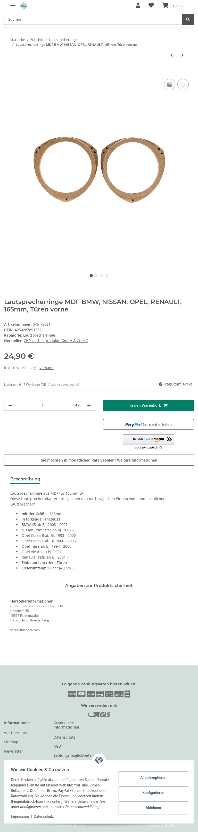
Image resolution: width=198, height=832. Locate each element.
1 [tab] (91, 275)
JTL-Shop (171, 825)
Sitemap (11, 741)
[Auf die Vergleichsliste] (169, 84)
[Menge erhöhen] (89, 405)
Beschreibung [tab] (25, 479)
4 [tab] (106, 275)
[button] (137, 6)
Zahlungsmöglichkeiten (74, 755)
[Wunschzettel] (151, 6)
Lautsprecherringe (39, 335)
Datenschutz (64, 737)
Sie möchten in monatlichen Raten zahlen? (99, 460)
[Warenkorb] (173, 6)
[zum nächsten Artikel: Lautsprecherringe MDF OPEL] (182, 55)
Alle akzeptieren (151, 775)
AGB (57, 746)
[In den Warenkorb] (8, 72)
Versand (46, 367)
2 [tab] (96, 275)
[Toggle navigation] (12, 3)
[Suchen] (93, 19)
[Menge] (42, 405)
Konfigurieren (151, 790)
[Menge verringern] (10, 405)
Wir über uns (15, 732)
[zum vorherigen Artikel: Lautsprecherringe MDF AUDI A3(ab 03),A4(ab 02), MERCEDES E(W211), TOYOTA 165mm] (172, 55)
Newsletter (13, 751)
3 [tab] (101, 275)
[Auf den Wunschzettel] (183, 84)
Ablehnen (151, 805)
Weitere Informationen (137, 460)
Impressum (22, 816)
